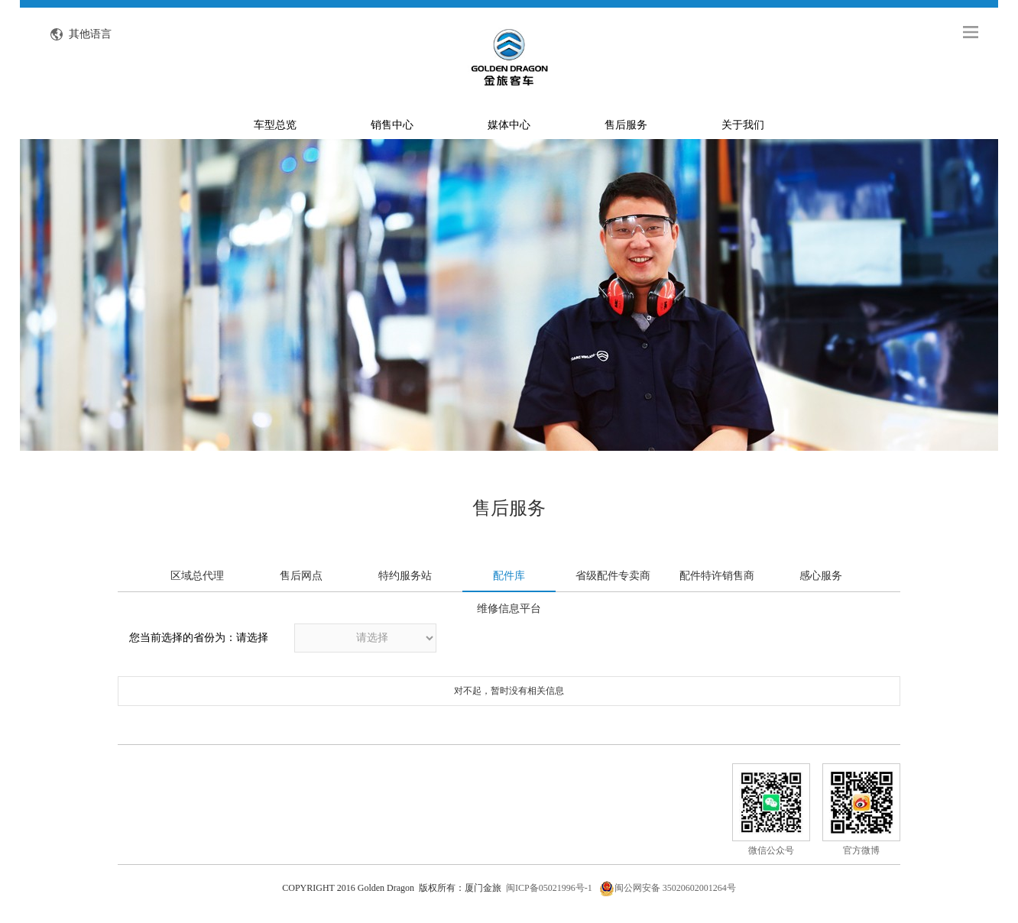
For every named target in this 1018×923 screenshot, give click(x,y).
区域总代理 (197, 575)
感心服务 (820, 575)
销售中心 (392, 125)
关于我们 (742, 125)
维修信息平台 (509, 608)
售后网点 (301, 575)
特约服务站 (405, 575)
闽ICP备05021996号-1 (549, 888)
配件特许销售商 (716, 575)
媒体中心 (509, 125)
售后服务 (626, 125)
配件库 (509, 575)
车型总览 (275, 125)
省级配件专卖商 (612, 575)
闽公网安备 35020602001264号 (667, 888)
